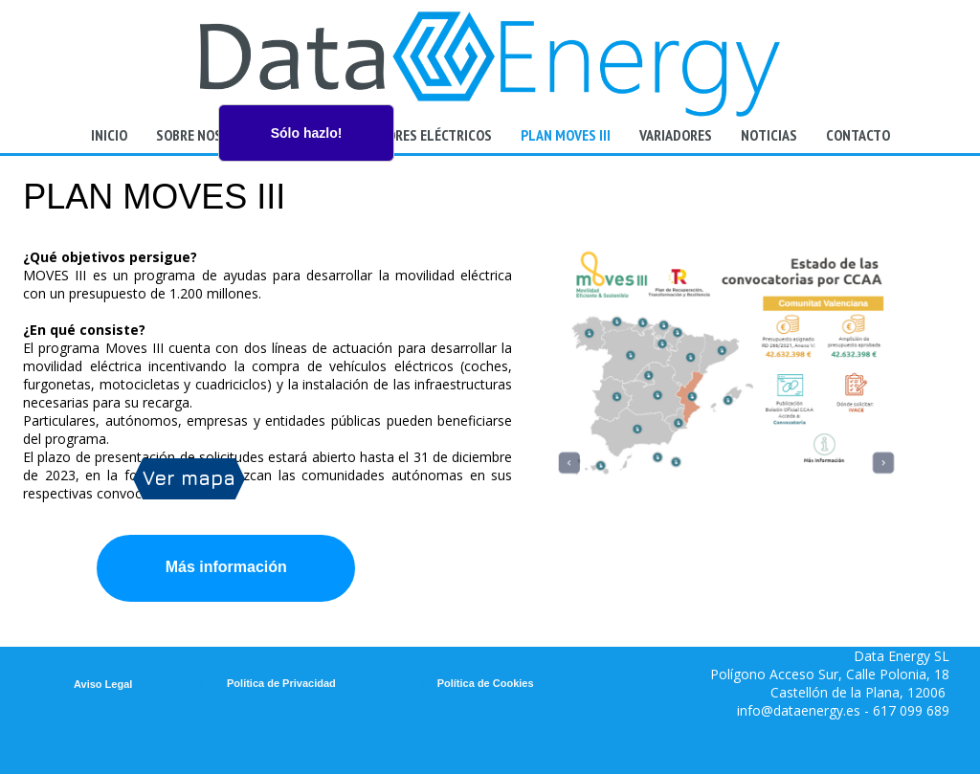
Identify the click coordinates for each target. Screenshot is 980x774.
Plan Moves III (566, 134)
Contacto (858, 134)
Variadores (675, 134)
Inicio (109, 134)
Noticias (769, 134)
